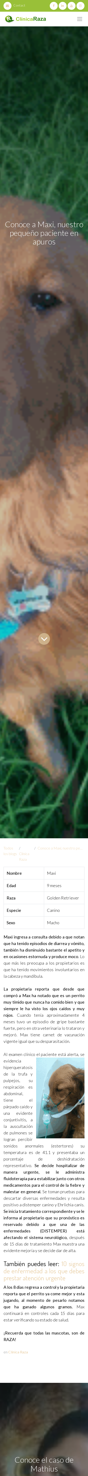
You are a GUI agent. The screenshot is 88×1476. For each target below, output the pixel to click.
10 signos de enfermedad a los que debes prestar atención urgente (44, 1271)
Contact (14, 5)
